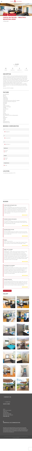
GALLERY (5, 14)
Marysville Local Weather (7, 413)
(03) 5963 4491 (7, 401)
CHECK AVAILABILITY (12, 14)
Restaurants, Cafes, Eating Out (8, 414)
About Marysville (5, 412)
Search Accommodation (7, 410)
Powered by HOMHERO (16, 437)
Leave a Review (7, 290)
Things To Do (5, 411)
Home (4, 409)
